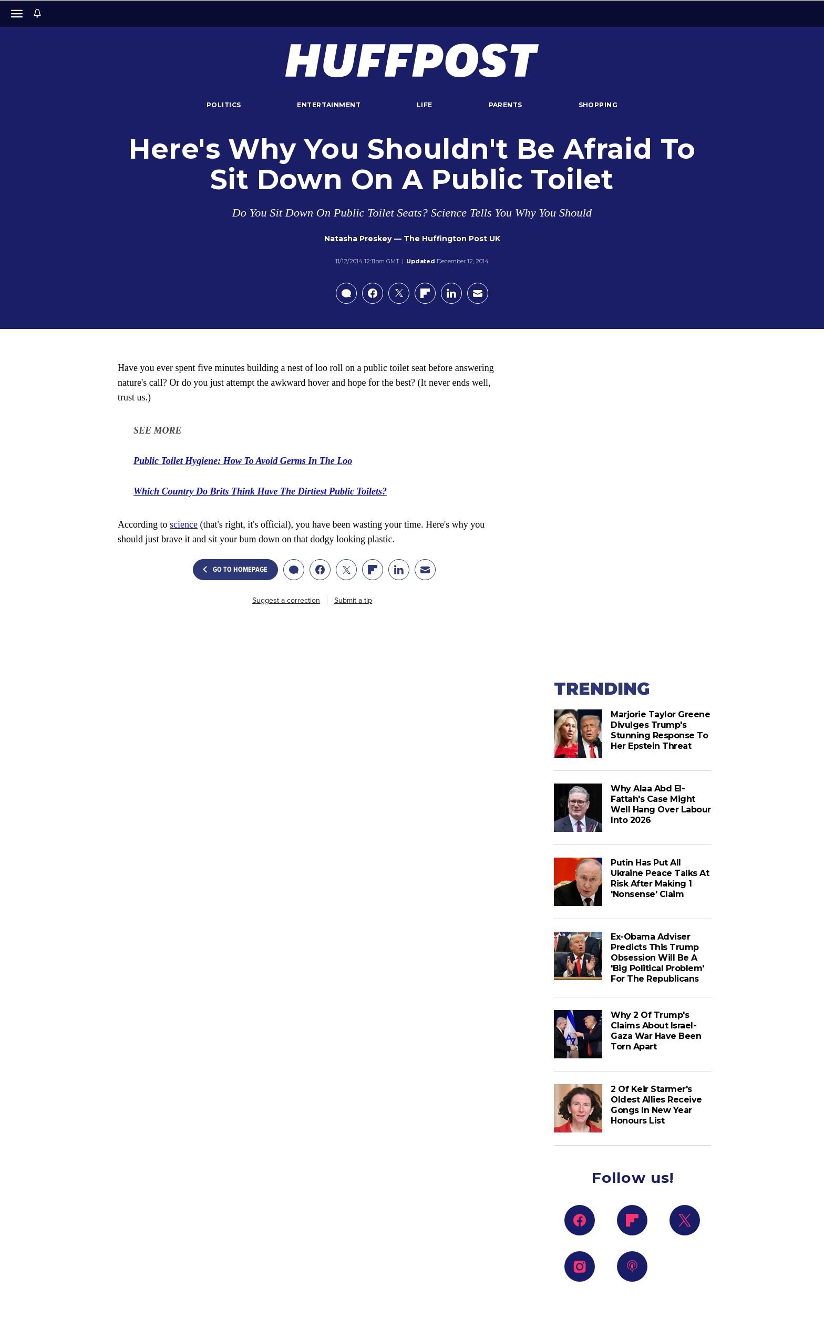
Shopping (598, 105)
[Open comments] (346, 293)
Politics (224, 105)
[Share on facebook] (372, 293)
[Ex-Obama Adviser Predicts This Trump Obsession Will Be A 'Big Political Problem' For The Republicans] (578, 958)
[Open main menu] (17, 13)
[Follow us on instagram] (579, 1266)
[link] (242, 461)
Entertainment (328, 105)
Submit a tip (353, 600)
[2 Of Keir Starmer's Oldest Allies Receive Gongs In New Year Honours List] (578, 1108)
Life (424, 105)
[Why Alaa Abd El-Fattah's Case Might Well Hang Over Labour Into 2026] (578, 808)
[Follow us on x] (685, 1220)
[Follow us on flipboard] (632, 1220)
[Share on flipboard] (425, 293)
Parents (505, 105)
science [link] (184, 524)
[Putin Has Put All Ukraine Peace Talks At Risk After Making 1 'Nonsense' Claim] (578, 882)
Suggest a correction (286, 600)
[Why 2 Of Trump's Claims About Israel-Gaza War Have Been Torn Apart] (578, 1034)
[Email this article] (477, 293)
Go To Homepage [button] (235, 569)
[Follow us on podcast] (632, 1266)
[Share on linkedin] (451, 293)
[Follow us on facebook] (579, 1220)
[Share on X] (398, 293)
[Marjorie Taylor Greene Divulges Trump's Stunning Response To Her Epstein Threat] (578, 733)
